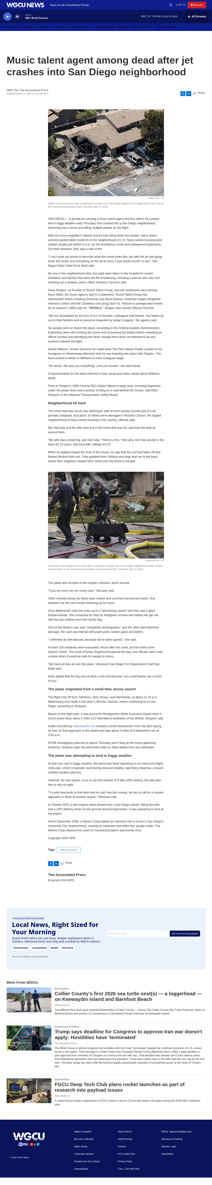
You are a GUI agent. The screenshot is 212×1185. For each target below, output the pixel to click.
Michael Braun (62, 1012)
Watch (45, 34)
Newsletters (105, 34)
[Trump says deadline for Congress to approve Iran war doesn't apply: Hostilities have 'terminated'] (29, 1045)
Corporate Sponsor (84, 1161)
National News (68, 857)
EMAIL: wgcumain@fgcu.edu (176, 1139)
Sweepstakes (81, 1176)
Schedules (11, 34)
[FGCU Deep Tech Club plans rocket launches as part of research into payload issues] (29, 1098)
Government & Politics (67, 1034)
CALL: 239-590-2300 (128, 1176)
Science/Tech (62, 1087)
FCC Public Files (126, 1161)
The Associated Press (66, 1050)
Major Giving (80, 1154)
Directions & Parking (172, 1146)
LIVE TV (182, 8)
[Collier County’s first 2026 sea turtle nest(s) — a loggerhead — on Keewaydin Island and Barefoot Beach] (29, 1007)
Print (201, 100)
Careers (122, 1154)
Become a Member (84, 1146)
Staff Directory (125, 1146)
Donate (200, 8)
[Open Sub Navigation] (21, 34)
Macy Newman (62, 1103)
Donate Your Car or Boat (87, 1169)
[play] (7, 24)
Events (123, 34)
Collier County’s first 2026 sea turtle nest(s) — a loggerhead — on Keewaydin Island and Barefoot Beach (128, 1003)
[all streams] (197, 24)
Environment (62, 996)
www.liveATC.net (84, 733)
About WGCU (125, 1139)
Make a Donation (83, 1139)
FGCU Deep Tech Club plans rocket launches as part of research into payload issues (120, 1094)
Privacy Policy (125, 1169)
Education (80, 34)
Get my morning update (185, 941)
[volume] (17, 24)
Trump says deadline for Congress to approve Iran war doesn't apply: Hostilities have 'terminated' (128, 1042)
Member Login (167, 34)
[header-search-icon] (172, 8)
